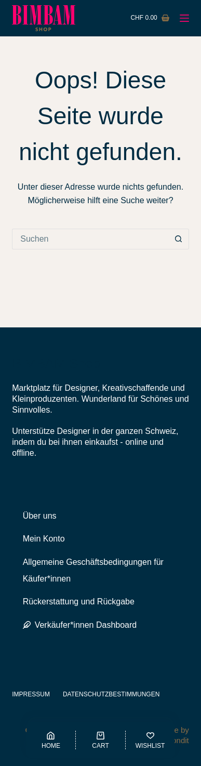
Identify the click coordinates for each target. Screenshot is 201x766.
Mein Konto (44, 538)
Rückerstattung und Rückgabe (79, 601)
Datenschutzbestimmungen (111, 694)
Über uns (40, 515)
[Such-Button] (178, 239)
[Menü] (184, 18)
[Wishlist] (150, 740)
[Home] (51, 740)
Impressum (31, 694)
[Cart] (100, 740)
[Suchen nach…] (90, 239)
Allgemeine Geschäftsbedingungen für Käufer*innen (93, 570)
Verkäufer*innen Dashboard (80, 624)
